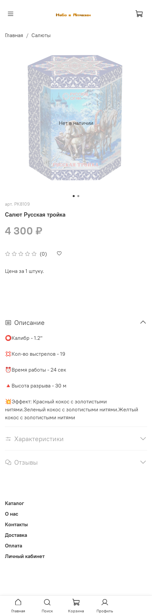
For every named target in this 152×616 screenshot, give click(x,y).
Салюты (41, 35)
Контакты (16, 524)
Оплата (13, 545)
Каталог (14, 503)
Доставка (16, 535)
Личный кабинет (25, 556)
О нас (11, 513)
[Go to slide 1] (74, 196)
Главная (14, 35)
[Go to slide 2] (78, 196)
